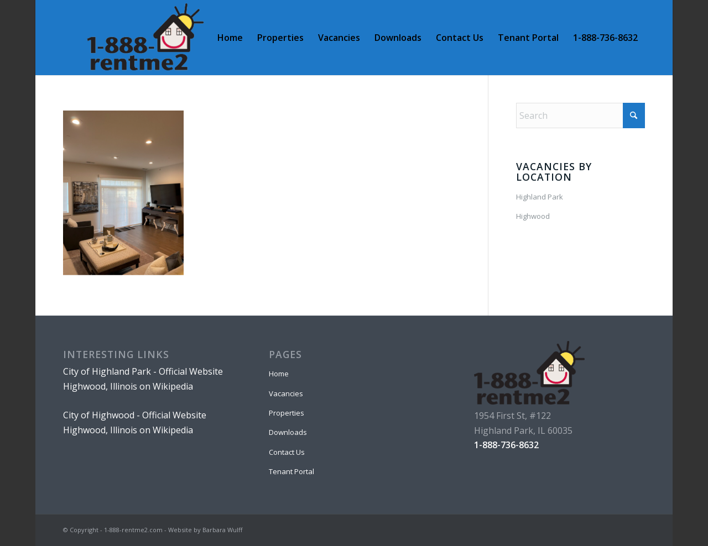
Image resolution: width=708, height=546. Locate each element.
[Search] (580, 115)
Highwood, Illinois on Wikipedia (128, 386)
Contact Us (287, 452)
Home (279, 374)
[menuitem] (230, 37)
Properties (286, 413)
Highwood (533, 216)
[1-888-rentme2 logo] (145, 37)
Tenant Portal (291, 471)
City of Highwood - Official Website (134, 415)
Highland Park (539, 197)
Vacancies (286, 393)
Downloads (288, 432)
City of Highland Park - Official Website (143, 371)
